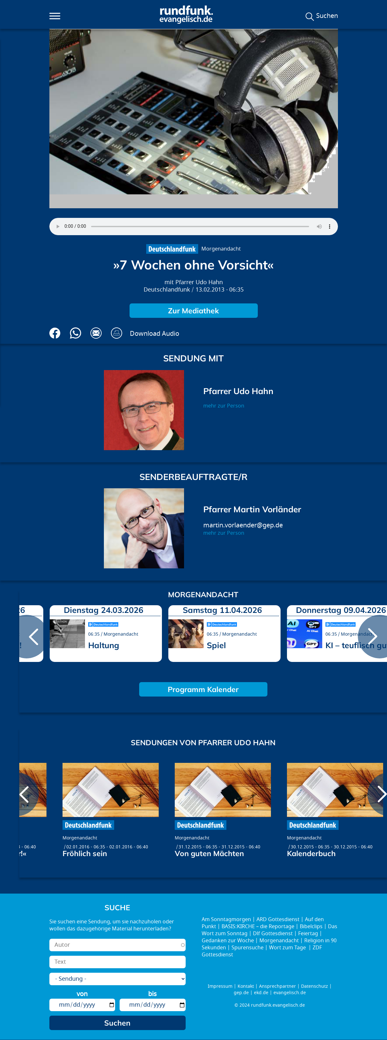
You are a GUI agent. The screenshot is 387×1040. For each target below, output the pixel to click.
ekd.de (261, 992)
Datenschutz (314, 986)
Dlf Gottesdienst (273, 933)
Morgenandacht (221, 249)
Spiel (216, 645)
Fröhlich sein (85, 853)
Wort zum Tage (288, 948)
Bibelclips (311, 926)
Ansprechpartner (277, 986)
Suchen (327, 16)
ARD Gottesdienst (278, 919)
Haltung (103, 645)
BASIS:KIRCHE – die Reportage (258, 926)
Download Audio (154, 333)
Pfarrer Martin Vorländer (252, 509)
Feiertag (308, 933)
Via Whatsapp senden (75, 333)
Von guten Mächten (209, 853)
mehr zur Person (223, 406)
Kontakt (246, 986)
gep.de (241, 992)
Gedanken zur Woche (228, 941)
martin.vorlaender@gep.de (243, 525)
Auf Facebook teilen (55, 333)
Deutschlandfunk (167, 290)
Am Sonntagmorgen (226, 919)
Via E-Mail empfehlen (96, 333)
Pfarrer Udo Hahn (199, 282)
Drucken (116, 333)
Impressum (220, 986)
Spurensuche (247, 948)
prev (26, 636)
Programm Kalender (203, 689)
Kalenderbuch (311, 853)
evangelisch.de (289, 992)
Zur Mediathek (193, 310)
